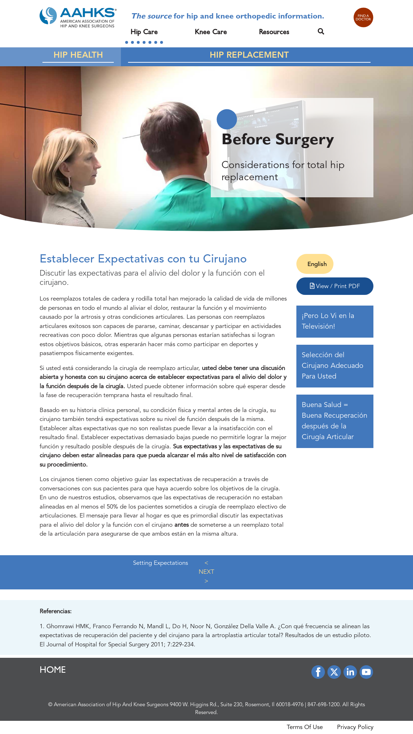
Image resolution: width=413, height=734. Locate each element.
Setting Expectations (160, 563)
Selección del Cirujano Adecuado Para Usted (332, 366)
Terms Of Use (305, 727)
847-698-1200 (323, 705)
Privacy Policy (355, 727)
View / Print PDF (335, 286)
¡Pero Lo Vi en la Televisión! (328, 321)
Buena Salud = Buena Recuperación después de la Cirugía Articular (334, 421)
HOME (53, 671)
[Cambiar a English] (315, 265)
